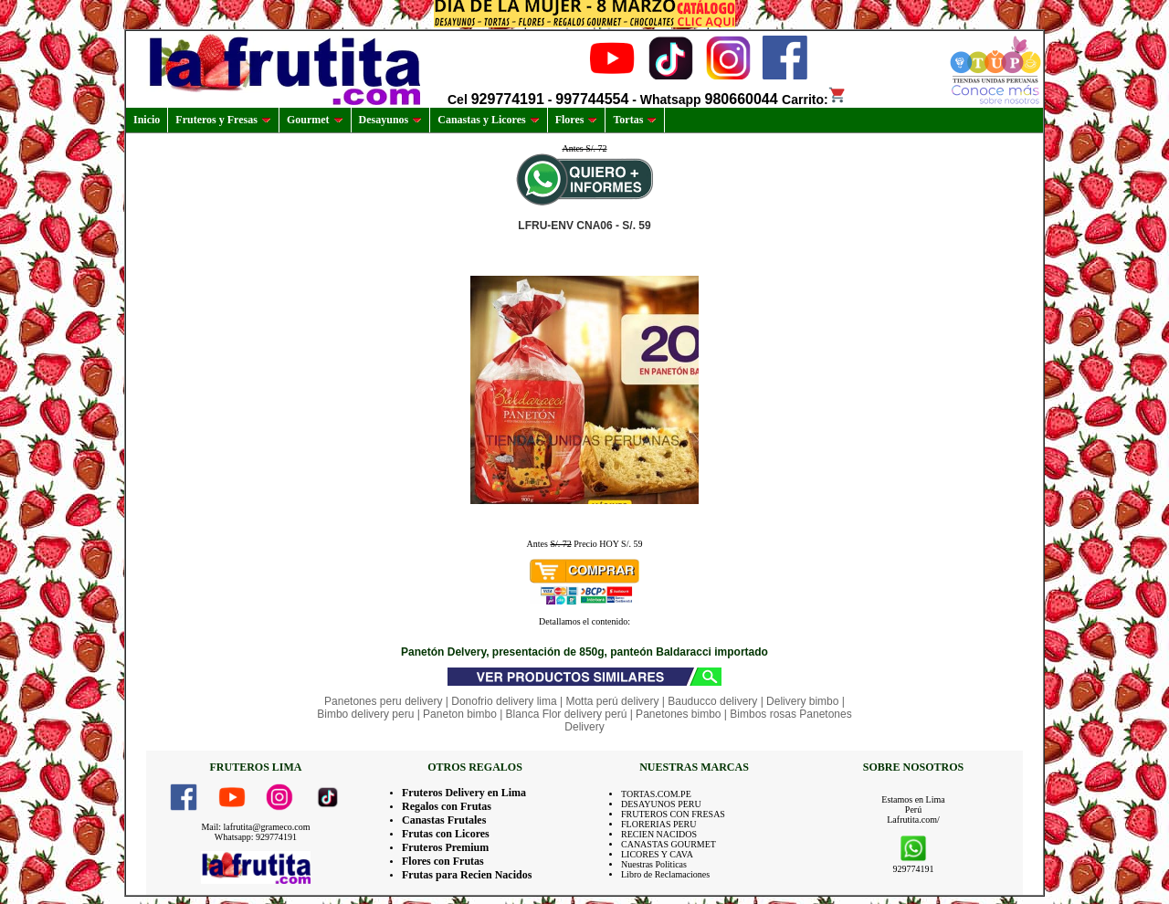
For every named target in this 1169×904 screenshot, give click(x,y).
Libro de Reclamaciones (665, 874)
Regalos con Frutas (446, 806)
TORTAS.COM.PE (656, 794)
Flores (576, 119)
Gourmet (315, 119)
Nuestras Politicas (654, 864)
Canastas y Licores (488, 119)
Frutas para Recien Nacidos (467, 874)
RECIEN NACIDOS (659, 834)
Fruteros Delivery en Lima (464, 792)
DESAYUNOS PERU (661, 804)
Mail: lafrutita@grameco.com (255, 827)
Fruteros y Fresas (223, 119)
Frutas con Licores (446, 833)
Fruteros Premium (445, 847)
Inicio (146, 119)
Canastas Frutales (444, 820)
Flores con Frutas (443, 861)
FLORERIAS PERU (659, 824)
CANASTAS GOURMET (668, 844)
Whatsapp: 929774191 (256, 837)
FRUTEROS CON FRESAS (673, 814)
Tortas (635, 119)
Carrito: (814, 99)
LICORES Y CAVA (657, 854)
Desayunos (391, 119)
